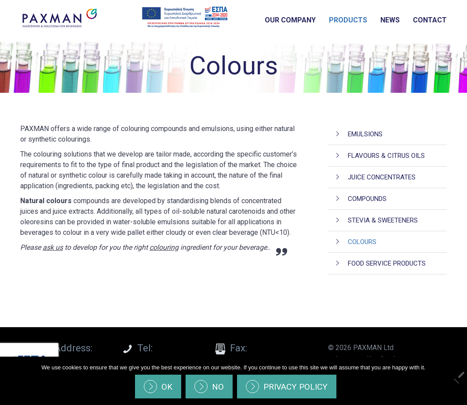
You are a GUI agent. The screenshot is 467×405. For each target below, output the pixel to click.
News (390, 20)
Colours (362, 242)
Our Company (290, 20)
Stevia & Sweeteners (383, 220)
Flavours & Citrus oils (386, 156)
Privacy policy (295, 387)
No (218, 387)
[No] (456, 380)
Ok (166, 387)
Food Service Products (387, 263)
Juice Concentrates (382, 177)
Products (348, 20)
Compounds (367, 199)
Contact (430, 20)
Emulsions (365, 134)
